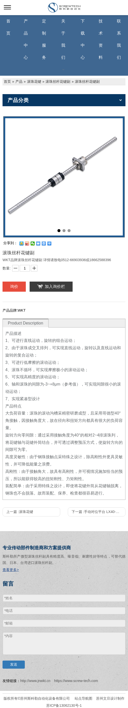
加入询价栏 (55, 286)
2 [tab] (64, 230)
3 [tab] (69, 230)
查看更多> (11, 570)
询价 (14, 286)
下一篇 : (98, 512)
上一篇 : (19, 512)
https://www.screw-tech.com (76, 681)
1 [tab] (58, 230)
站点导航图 (83, 698)
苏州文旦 (103, 698)
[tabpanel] (64, 177)
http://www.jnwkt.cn (35, 681)
